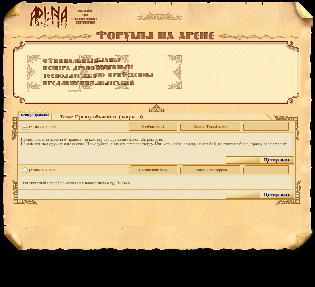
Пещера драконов (35, 115)
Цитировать (277, 160)
